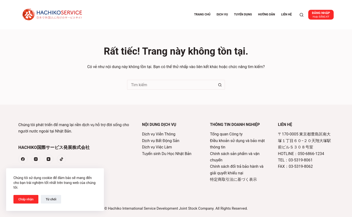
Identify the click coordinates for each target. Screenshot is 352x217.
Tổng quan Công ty (226, 134)
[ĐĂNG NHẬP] (321, 15)
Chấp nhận (25, 199)
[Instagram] (36, 159)
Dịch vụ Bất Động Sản (160, 140)
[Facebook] (23, 159)
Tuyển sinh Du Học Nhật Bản (166, 153)
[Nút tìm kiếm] (220, 85)
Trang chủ (202, 14)
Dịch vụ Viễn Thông (158, 134)
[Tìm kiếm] (301, 15)
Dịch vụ (222, 14)
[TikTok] (61, 159)
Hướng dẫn (266, 14)
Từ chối (51, 199)
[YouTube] (48, 159)
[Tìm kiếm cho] (171, 85)
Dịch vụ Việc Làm (157, 147)
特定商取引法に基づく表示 (233, 179)
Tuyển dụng (243, 14)
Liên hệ (286, 14)
